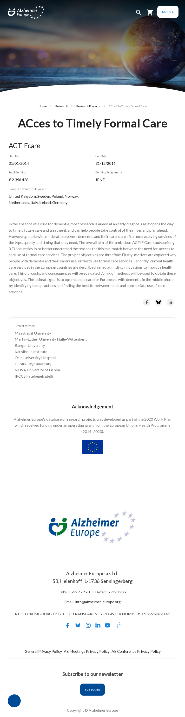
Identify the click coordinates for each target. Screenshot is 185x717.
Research (61, 106)
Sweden (43, 196)
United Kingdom (22, 196)
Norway (71, 196)
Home (43, 106)
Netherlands (19, 202)
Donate (168, 11)
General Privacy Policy (43, 651)
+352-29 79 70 (77, 592)
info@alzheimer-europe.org (98, 601)
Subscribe (92, 689)
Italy (34, 202)
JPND (100, 179)
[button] (139, 14)
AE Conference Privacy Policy (136, 651)
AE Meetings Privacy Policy (87, 651)
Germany (59, 202)
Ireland (45, 202)
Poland (57, 196)
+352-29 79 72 (114, 592)
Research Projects (88, 106)
